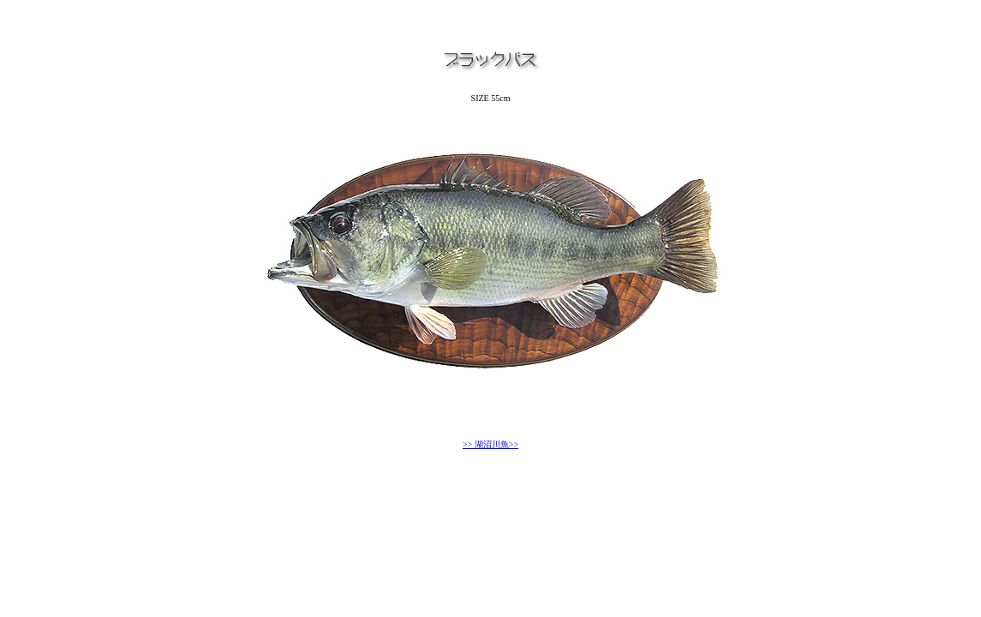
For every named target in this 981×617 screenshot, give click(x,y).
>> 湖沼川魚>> (490, 444)
